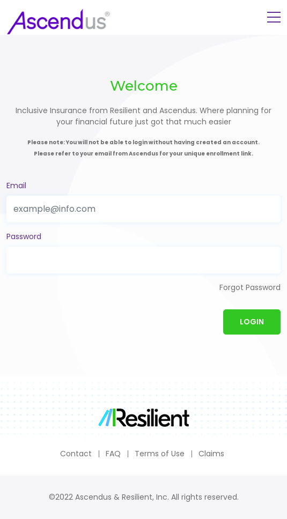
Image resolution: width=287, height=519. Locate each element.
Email (16, 185)
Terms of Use (160, 453)
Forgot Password (250, 287)
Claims (211, 453)
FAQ (113, 453)
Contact (76, 453)
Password (23, 236)
